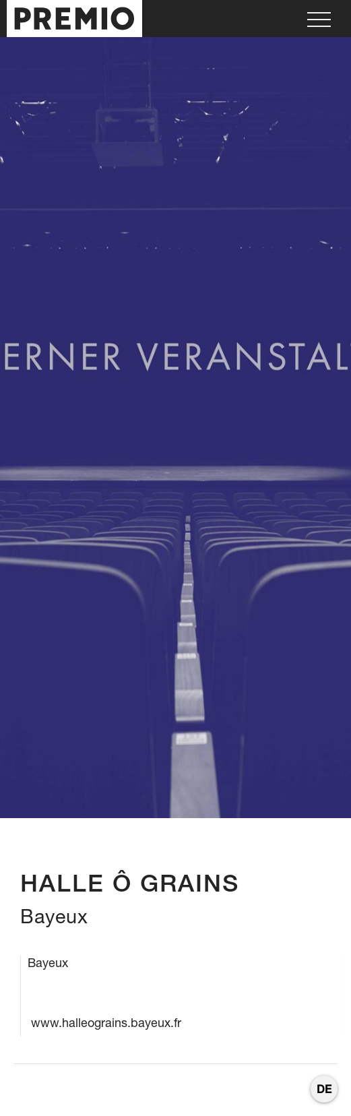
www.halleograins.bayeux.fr (106, 1022)
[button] (319, 18)
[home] (71, 18)
